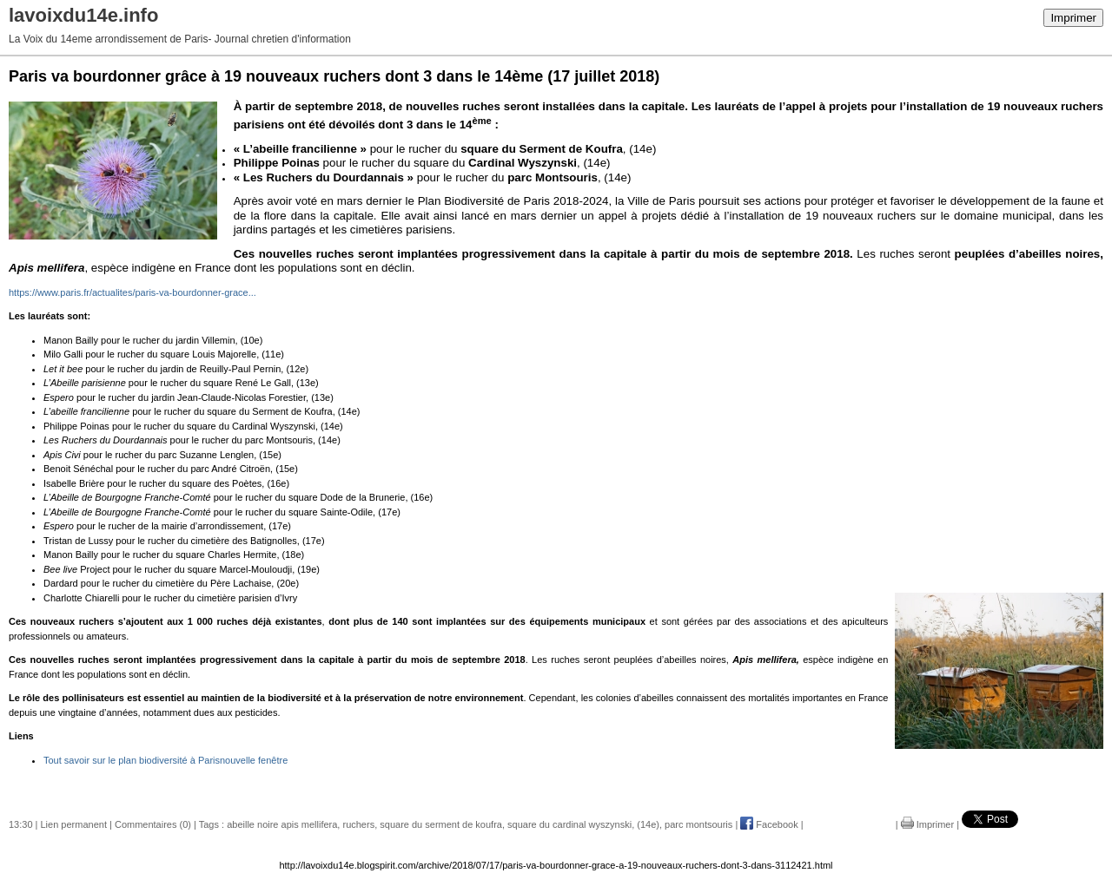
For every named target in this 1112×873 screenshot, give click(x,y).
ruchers (358, 824)
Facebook (769, 824)
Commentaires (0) (153, 824)
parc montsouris (698, 824)
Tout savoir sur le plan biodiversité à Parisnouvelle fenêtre (165, 760)
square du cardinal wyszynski (569, 824)
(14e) (648, 824)
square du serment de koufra (441, 824)
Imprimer (1073, 17)
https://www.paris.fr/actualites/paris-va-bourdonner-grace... (132, 292)
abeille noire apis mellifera (282, 824)
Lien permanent (74, 824)
